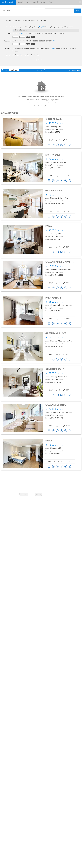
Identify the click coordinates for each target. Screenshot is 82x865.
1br (21, 55)
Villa (37, 20)
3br (28, 55)
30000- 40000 (42, 33)
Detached (15, 51)
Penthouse (59, 48)
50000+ (61, 33)
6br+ (38, 55)
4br (31, 55)
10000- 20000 (20, 33)
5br (35, 55)
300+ (54, 41)
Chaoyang (18, 27)
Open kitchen (19, 48)
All (13, 20)
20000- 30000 (31, 33)
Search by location (7, 2)
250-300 (49, 41)
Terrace (65, 48)
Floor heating (40, 48)
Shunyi (24, 27)
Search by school (39, 2)
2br (25, 55)
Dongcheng (29, 27)
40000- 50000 (52, 33)
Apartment (18, 20)
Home (3, 10)
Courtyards (43, 20)
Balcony (47, 48)
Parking (32, 48)
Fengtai (41, 27)
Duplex (53, 48)
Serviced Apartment (28, 20)
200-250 (42, 41)
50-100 (21, 41)
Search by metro (23, 2)
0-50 (16, 41)
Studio (17, 55)
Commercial (72, 48)
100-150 (28, 41)
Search (9, 10)
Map (50, 2)
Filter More (41, 60)
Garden (26, 48)
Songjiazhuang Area (21, 30)
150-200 (35, 41)
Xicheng (36, 27)
